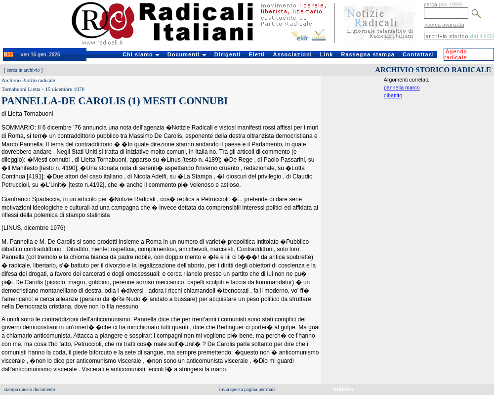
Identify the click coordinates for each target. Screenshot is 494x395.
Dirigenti (227, 54)
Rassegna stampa (368, 54)
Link (326, 54)
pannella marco (402, 87)
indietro (343, 389)
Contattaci (418, 54)
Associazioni (292, 54)
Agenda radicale (455, 54)
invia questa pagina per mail (247, 389)
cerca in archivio (23, 70)
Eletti (256, 54)
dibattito (393, 95)
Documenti (186, 54)
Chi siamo (141, 54)
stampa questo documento (29, 389)
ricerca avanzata (444, 25)
